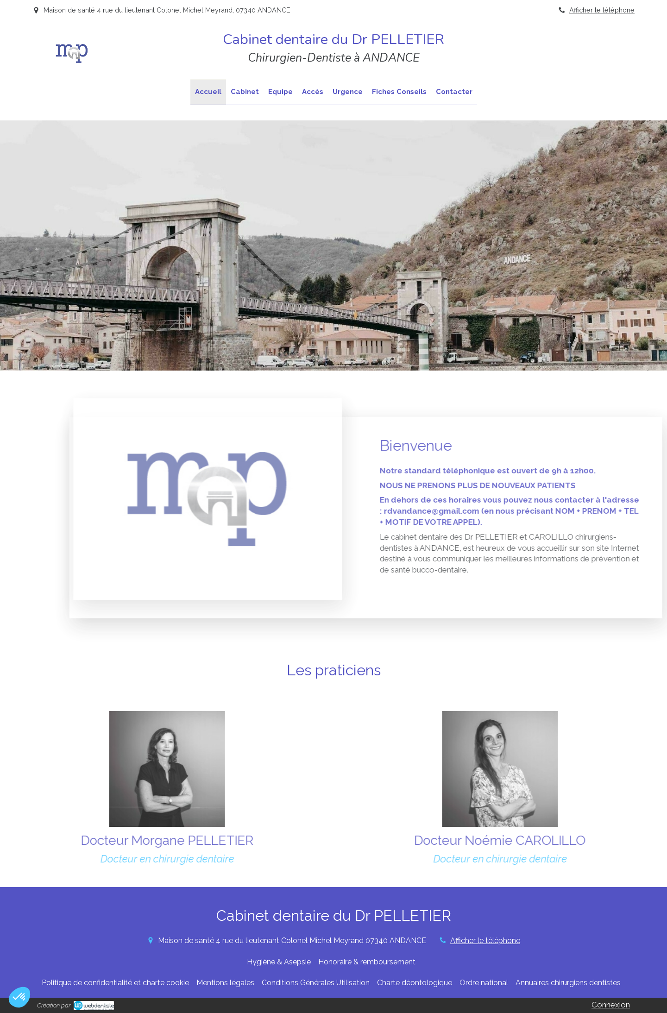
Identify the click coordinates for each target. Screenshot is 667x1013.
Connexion (610, 1004)
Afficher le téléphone (602, 10)
